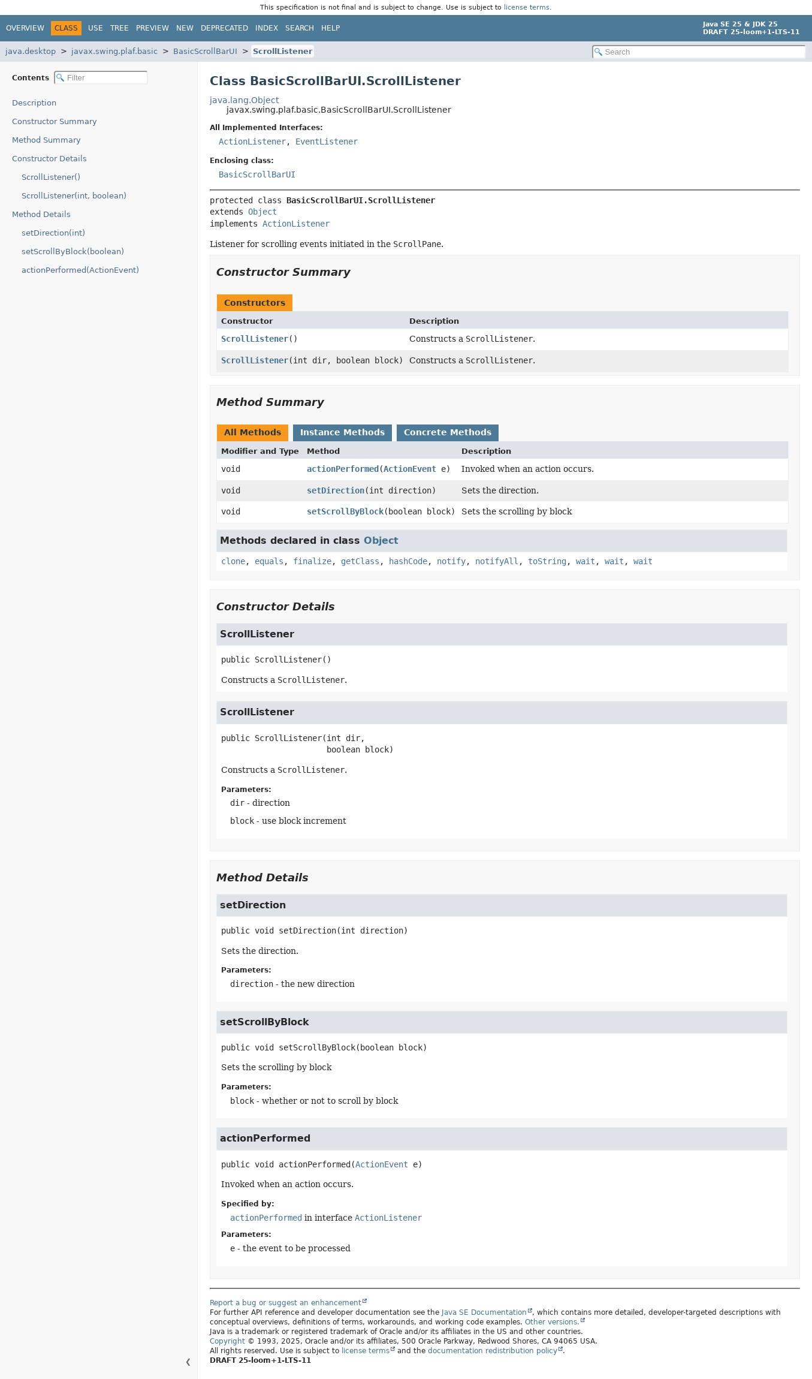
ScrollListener (282, 51)
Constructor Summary (54, 121)
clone (233, 561)
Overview (25, 28)
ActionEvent (410, 469)
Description (34, 102)
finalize (312, 561)
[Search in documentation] (699, 52)
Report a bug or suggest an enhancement (285, 1303)
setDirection (335, 490)
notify (451, 561)
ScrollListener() (51, 177)
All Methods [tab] (252, 432)
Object (262, 211)
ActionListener (252, 141)
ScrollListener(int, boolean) (74, 195)
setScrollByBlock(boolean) (73, 251)
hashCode (408, 561)
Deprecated (224, 28)
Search (299, 28)
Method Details (41, 214)
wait (585, 561)
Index (266, 28)
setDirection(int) (53, 232)
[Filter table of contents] (101, 78)
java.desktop (30, 51)
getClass (360, 561)
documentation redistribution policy (492, 1351)
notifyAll (496, 561)
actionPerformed (343, 469)
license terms (527, 7)
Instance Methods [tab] (342, 432)
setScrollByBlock (345, 511)
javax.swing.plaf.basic (114, 51)
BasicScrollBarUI (205, 51)
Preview (152, 28)
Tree (119, 28)
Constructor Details (49, 158)
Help (330, 28)
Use (95, 28)
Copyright (227, 1341)
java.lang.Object (244, 100)
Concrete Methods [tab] (447, 432)
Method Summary (46, 140)
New (185, 28)
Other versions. (552, 1322)
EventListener (326, 141)
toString (547, 561)
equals (269, 561)
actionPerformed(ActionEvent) (80, 270)
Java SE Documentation (484, 1312)
